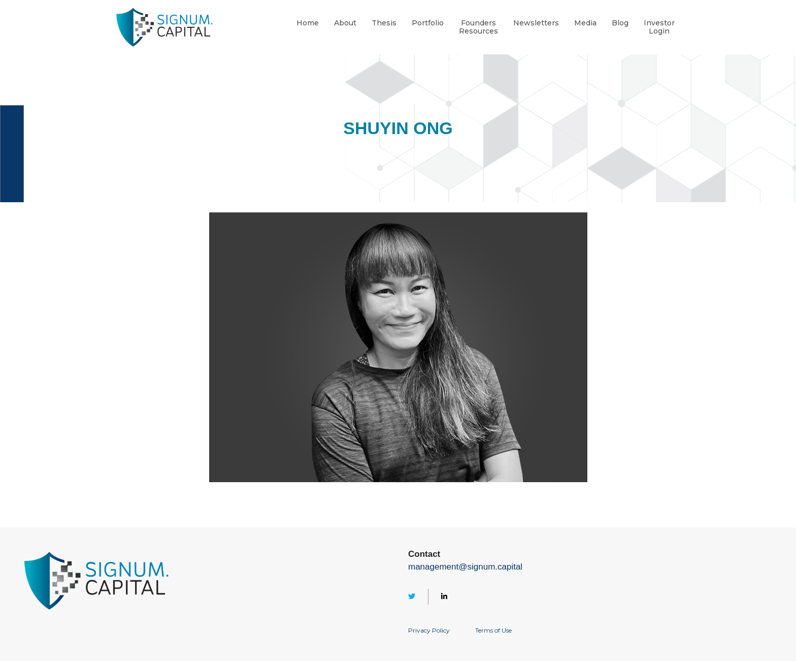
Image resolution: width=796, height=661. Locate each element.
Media (585, 23)
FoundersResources (478, 27)
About (345, 23)
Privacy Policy (429, 630)
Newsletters (536, 23)
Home (307, 23)
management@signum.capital (465, 567)
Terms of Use (493, 630)
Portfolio (428, 23)
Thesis (384, 23)
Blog (620, 23)
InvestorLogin (659, 27)
